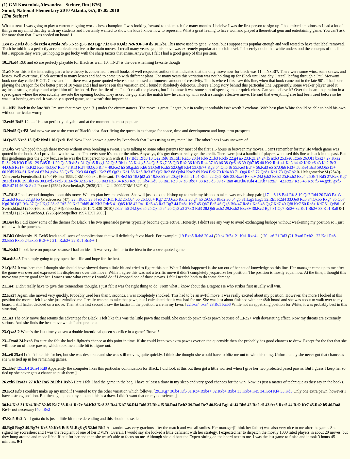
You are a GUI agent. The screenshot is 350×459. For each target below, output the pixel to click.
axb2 (220, 208)
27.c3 (189, 208)
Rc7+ (78, 405)
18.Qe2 (154, 158)
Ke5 (92, 181)
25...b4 (23, 368)
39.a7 (220, 181)
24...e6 (7, 354)
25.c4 (18, 354)
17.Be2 (121, 176)
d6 (27, 44)
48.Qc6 (92, 167)
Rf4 (25, 204)
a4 (258, 158)
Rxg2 (19, 428)
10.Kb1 (160, 44)
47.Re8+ (245, 204)
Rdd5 (84, 204)
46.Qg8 (224, 204)
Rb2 (183, 163)
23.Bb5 (8, 240)
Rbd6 (223, 158)
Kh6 (143, 167)
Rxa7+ (273, 181)
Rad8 (186, 158)
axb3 (275, 158)
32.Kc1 (301, 208)
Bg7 (98, 44)
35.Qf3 (173, 163)
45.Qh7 (203, 204)
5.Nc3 (73, 44)
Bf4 (233, 204)
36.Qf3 (16, 204)
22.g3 (30, 199)
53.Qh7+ (199, 167)
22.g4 (233, 158)
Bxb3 (336, 195)
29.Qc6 (210, 199)
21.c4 (194, 176)
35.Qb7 (338, 199)
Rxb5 (19, 240)
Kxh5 (165, 167)
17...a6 (270, 195)
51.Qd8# (332, 204)
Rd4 (81, 167)
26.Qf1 (308, 158)
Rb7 (37, 405)
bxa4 (204, 304)
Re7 (204, 405)
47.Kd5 (8, 418)
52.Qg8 (177, 167)
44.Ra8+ (181, 204)
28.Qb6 (209, 208)
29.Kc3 (8, 391)
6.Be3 (89, 44)
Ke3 (79, 172)
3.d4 (34, 44)
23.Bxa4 (237, 176)
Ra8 (229, 181)
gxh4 (54, 172)
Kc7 (297, 204)
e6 (314, 163)
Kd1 (126, 172)
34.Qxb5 (315, 199)
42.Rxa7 (287, 181)
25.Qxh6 (154, 208)
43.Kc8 (308, 181)
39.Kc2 (73, 204)
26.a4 (34, 368)
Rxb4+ (206, 391)
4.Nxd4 (54, 44)
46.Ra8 (334, 405)
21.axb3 (8, 199)
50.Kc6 (54, 428)
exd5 (59, 181)
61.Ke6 (28, 172)
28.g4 (193, 199)
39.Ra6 (194, 405)
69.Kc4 (202, 172)
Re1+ (19, 167)
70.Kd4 (223, 172)
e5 (271, 167)
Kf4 (18, 172)
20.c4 (219, 236)
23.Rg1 (250, 158)
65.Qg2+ (114, 172)
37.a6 (183, 181)
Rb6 (204, 158)
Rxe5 (283, 405)
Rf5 (63, 204)
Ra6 (112, 181)
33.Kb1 (325, 208)
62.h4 (44, 172)
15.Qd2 (33, 140)
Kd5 (153, 181)
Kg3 (211, 167)
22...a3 (7, 318)
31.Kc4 (193, 391)
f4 (16, 185)
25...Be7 (9, 368)
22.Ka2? (9, 295)
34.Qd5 (152, 163)
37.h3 (213, 163)
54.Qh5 (221, 167)
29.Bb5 (41, 163)
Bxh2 (182, 405)
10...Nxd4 (10, 62)
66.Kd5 (136, 172)
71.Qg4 (241, 172)
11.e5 (6, 71)
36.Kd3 (194, 163)
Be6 (70, 140)
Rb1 (276, 163)
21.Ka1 (241, 236)
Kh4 (187, 167)
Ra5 (45, 382)
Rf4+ (103, 167)
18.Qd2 (139, 176)
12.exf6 (8, 122)
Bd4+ (250, 167)
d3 (213, 181)
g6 (81, 44)
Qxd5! (22, 131)
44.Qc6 (8, 167)
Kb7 (122, 405)
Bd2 (212, 172)
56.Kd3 (262, 167)
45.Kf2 (30, 167)
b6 (221, 163)
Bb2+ (313, 208)
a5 (241, 158)
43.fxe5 (271, 405)
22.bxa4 (193, 304)
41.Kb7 (261, 181)
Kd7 (277, 204)
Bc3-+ (44, 240)
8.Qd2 (122, 44)
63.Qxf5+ (67, 172)
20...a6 (268, 236)
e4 (37, 172)
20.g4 (175, 176)
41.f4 (234, 405)
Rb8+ (193, 181)
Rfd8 (143, 158)
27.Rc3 (333, 176)
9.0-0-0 (142, 44)
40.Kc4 (215, 405)
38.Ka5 (204, 181)
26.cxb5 (8, 382)
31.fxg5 (248, 199)
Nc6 (131, 44)
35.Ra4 (111, 405)
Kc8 (100, 405)
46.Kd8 (25, 185)
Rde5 (107, 204)
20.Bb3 (325, 195)
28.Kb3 (18, 163)
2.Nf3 (19, 44)
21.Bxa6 (296, 236)
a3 (182, 208)
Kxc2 (190, 172)
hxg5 (259, 199)
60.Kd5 (8, 172)
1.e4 (5, 44)
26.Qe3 (173, 208)
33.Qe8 (293, 199)
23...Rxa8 (10, 341)
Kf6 (18, 181)
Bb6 (242, 405)
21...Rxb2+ (61, 240)
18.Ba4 (282, 195)
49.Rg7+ (32, 428)
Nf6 (64, 44)
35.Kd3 (286, 391)
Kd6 (256, 204)
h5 (123, 167)
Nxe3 (22, 140)
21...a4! (8, 286)
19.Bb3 (8, 236)
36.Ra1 (164, 181)
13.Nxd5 (9, 131)
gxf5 (337, 181)
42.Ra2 (253, 405)
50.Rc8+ (309, 204)
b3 (232, 172)
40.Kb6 (240, 181)
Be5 (213, 204)
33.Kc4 (134, 163)
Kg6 (5, 204)
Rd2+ (290, 208)
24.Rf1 (108, 199)
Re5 (40, 167)
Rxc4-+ (254, 236)
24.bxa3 (26, 341)
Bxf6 (19, 122)
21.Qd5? (9, 268)
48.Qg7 (267, 204)
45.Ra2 (316, 405)
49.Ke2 (114, 167)
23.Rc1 (215, 304)
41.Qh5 (119, 204)
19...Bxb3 (10, 249)
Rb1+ (123, 163)
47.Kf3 (71, 167)
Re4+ (6, 409)
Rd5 (61, 167)
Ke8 (16, 405)
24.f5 (266, 158)
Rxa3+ (22, 382)
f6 (230, 167)
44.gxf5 (326, 181)
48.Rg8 (8, 428)
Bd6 (142, 405)
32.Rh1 (270, 199)
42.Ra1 (139, 204)
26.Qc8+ (148, 199)
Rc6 (133, 181)
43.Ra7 (159, 204)
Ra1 (51, 163)
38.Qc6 (230, 163)
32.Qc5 (112, 163)
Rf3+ (291, 167)
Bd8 (65, 428)
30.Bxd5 (47, 181)
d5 (151, 44)
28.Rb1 (56, 382)
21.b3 (213, 158)
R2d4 (281, 199)
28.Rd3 (8, 181)
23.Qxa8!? (11, 332)
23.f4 (92, 199)
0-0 (113, 44)
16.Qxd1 (58, 140)
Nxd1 (45, 140)
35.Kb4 (143, 181)
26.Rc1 (312, 176)
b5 (257, 163)
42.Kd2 (305, 163)
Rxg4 (327, 199)
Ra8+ (6, 163)
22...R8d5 (80, 199)
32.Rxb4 (220, 391)
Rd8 (303, 199)
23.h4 (119, 208)
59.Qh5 (323, 167)
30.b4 (231, 199)
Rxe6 (297, 158)
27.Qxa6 (171, 199)
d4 (76, 181)
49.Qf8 (287, 204)
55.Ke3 (239, 167)
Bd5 (322, 176)
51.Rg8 (76, 428)
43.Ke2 (323, 163)
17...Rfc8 (9, 195)
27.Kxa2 (333, 158)
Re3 (147, 172)
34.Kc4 (266, 391)
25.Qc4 (129, 199)
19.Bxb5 (158, 176)
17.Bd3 (133, 158)
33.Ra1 (67, 405)
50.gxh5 (132, 167)
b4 (296, 163)
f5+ (333, 167)
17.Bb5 (8, 149)
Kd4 (250, 181)
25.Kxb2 (289, 176)
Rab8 (185, 176)
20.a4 (208, 236)
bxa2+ (320, 158)
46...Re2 (43, 409)
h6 (239, 163)
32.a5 (83, 181)
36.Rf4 (132, 405)
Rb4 (204, 163)
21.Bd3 (281, 236)
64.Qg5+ (91, 172)
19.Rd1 (175, 158)
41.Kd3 (287, 163)
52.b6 (92, 428)
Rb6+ (29, 163)
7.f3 (106, 44)
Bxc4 (301, 176)
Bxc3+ (245, 208)
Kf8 (129, 204)
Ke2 (102, 172)
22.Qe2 (216, 176)
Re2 (166, 172)
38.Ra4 (171, 405)
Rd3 (198, 208)
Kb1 (274, 172)
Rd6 (164, 158)
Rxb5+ (74, 163)
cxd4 (43, 44)
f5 (317, 181)
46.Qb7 (51, 167)
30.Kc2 (258, 208)
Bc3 (332, 163)
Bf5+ (229, 236)
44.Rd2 (294, 405)
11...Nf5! (9, 108)
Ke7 (192, 204)
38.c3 (55, 204)
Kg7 (163, 163)
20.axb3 (8, 259)
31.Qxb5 (88, 163)
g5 (143, 163)
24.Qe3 (136, 208)
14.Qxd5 (9, 140)
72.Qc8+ (263, 172)
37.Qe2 (35, 204)
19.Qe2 (304, 195)
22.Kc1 (322, 236)
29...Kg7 (162, 391)
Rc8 (174, 181)
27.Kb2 (35, 382)
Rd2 (118, 199)
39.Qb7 (248, 163)
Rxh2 (183, 199)
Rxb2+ (250, 176)
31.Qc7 (279, 208)
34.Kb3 (123, 181)
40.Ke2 (266, 163)
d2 (34, 185)
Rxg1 (100, 163)
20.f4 (196, 158)
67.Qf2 (157, 172)
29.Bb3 (28, 181)
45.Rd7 (8, 185)
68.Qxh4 (178, 172)
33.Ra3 (102, 181)
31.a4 (68, 181)
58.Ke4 (302, 167)
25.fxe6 (286, 158)
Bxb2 (276, 176)
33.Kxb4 (244, 391)
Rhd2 (220, 199)
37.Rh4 (153, 405)
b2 (294, 172)
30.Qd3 (62, 163)
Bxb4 (231, 391)
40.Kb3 (96, 204)
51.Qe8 (154, 167)
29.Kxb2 (232, 208)
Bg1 (225, 405)
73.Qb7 (285, 172)
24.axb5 (31, 240)
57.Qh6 (280, 167)
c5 (12, 44)
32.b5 (46, 405)
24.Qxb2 (264, 176)
